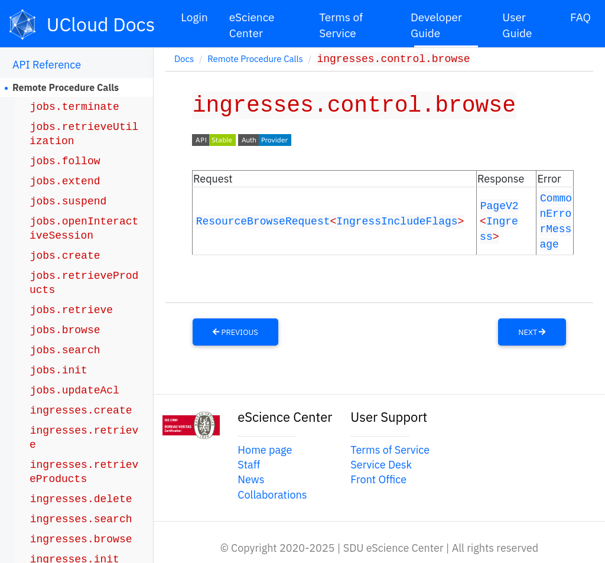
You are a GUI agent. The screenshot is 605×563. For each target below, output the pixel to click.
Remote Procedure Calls (65, 87)
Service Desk (381, 463)
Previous (235, 330)
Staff (249, 463)
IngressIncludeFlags (396, 220)
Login (194, 17)
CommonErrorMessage (555, 219)
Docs (184, 60)
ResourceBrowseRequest (263, 220)
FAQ (580, 17)
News (251, 477)
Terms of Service (341, 25)
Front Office (378, 477)
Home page (265, 448)
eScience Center (252, 25)
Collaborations (272, 492)
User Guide (517, 25)
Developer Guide (436, 25)
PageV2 (499, 205)
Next (531, 330)
